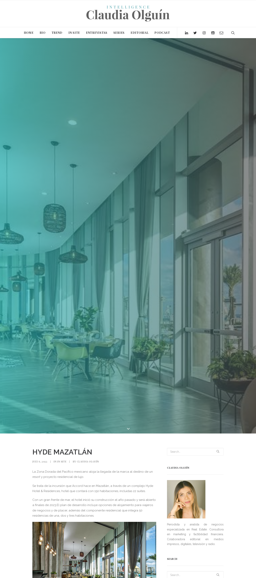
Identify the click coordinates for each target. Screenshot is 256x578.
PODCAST (162, 33)
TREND (57, 33)
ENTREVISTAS (96, 33)
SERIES (119, 33)
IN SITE (74, 33)
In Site (61, 456)
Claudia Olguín (88, 456)
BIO (43, 33)
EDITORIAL (139, 33)
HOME (29, 33)
